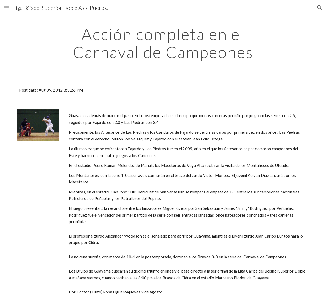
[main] (163, 43)
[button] (6, 7)
